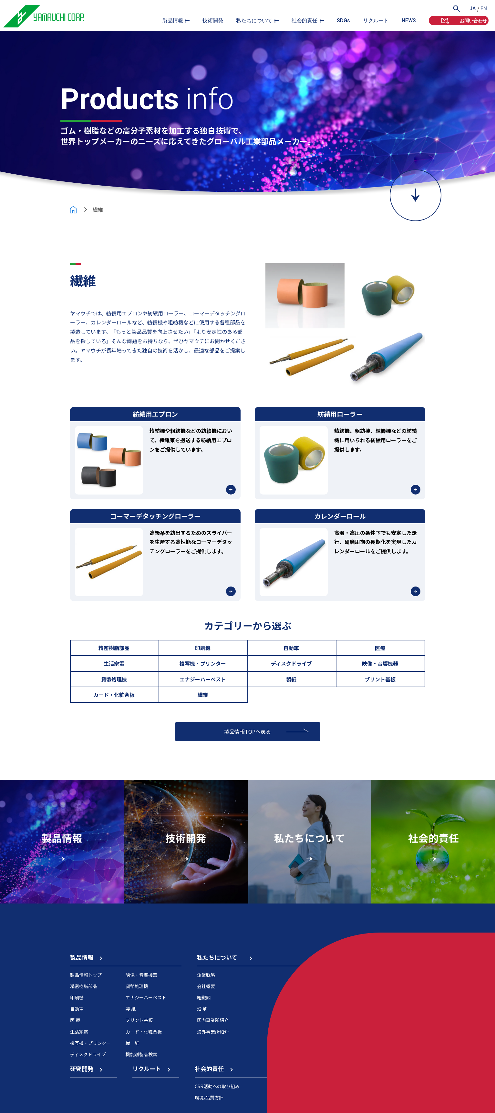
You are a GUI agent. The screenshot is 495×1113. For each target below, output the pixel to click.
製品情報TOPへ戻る (247, 731)
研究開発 (86, 1068)
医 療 (75, 1020)
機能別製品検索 (141, 1054)
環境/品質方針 (209, 1097)
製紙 (291, 679)
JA (472, 8)
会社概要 (206, 986)
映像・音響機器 (380, 663)
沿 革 (202, 1009)
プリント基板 (381, 679)
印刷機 (203, 648)
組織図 (204, 997)
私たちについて (254, 20)
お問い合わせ (463, 20)
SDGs (343, 20)
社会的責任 (304, 20)
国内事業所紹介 (213, 1020)
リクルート (376, 20)
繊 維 (132, 1043)
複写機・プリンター (203, 663)
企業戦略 (206, 975)
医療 (380, 648)
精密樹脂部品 (114, 648)
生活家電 (114, 663)
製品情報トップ (86, 975)
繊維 (203, 695)
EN (483, 8)
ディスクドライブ (292, 663)
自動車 (292, 648)
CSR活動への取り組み (217, 1086)
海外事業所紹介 (213, 1031)
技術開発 (212, 20)
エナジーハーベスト (203, 679)
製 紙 (131, 1009)
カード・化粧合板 (114, 695)
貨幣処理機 (114, 679)
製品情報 (172, 20)
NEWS (409, 20)
